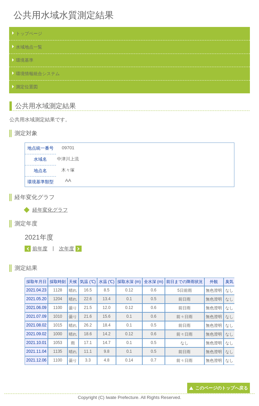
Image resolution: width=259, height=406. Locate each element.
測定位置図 (27, 86)
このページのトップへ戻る (221, 388)
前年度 (40, 248)
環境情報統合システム (38, 73)
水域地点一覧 (29, 47)
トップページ (29, 33)
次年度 (66, 248)
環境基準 (24, 60)
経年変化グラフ (50, 210)
